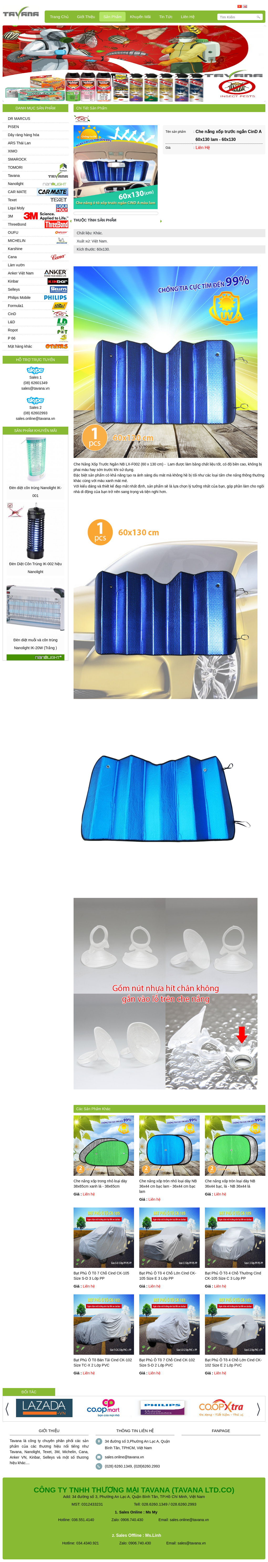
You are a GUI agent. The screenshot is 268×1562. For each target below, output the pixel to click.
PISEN (13, 127)
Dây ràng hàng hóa (23, 135)
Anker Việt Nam (21, 273)
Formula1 (15, 306)
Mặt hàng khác (20, 346)
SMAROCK (17, 159)
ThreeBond (17, 224)
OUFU (13, 232)
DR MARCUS (19, 119)
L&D (11, 322)
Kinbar (13, 281)
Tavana (14, 175)
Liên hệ (187, 16)
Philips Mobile (19, 297)
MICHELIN (16, 241)
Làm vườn (16, 265)
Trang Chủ (59, 16)
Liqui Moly (16, 208)
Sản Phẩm (112, 16)
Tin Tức (166, 16)
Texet (12, 200)
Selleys (14, 289)
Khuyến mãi (140, 16)
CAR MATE (17, 192)
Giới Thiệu (86, 16)
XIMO (12, 151)
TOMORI (15, 167)
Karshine (15, 249)
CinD (12, 314)
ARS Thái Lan (19, 143)
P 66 (12, 338)
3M (10, 216)
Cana (12, 257)
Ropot (13, 330)
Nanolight (15, 184)
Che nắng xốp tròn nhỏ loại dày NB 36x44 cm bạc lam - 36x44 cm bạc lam (168, 1186)
